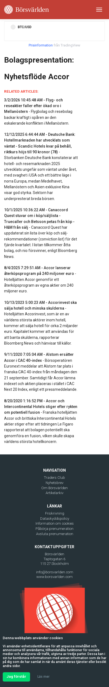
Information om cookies (55, 523)
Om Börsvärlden (54, 488)
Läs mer (43, 677)
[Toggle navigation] (99, 9)
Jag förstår (16, 676)
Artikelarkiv (54, 493)
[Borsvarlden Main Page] (26, 9)
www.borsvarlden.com (54, 577)
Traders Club (54, 477)
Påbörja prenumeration (54, 529)
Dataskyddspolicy (54, 518)
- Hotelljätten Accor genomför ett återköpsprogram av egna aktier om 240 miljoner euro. (40, 279)
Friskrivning (54, 513)
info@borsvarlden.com (54, 572)
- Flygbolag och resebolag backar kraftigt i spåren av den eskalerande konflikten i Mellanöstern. (38, 111)
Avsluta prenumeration (54, 534)
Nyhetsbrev (54, 483)
